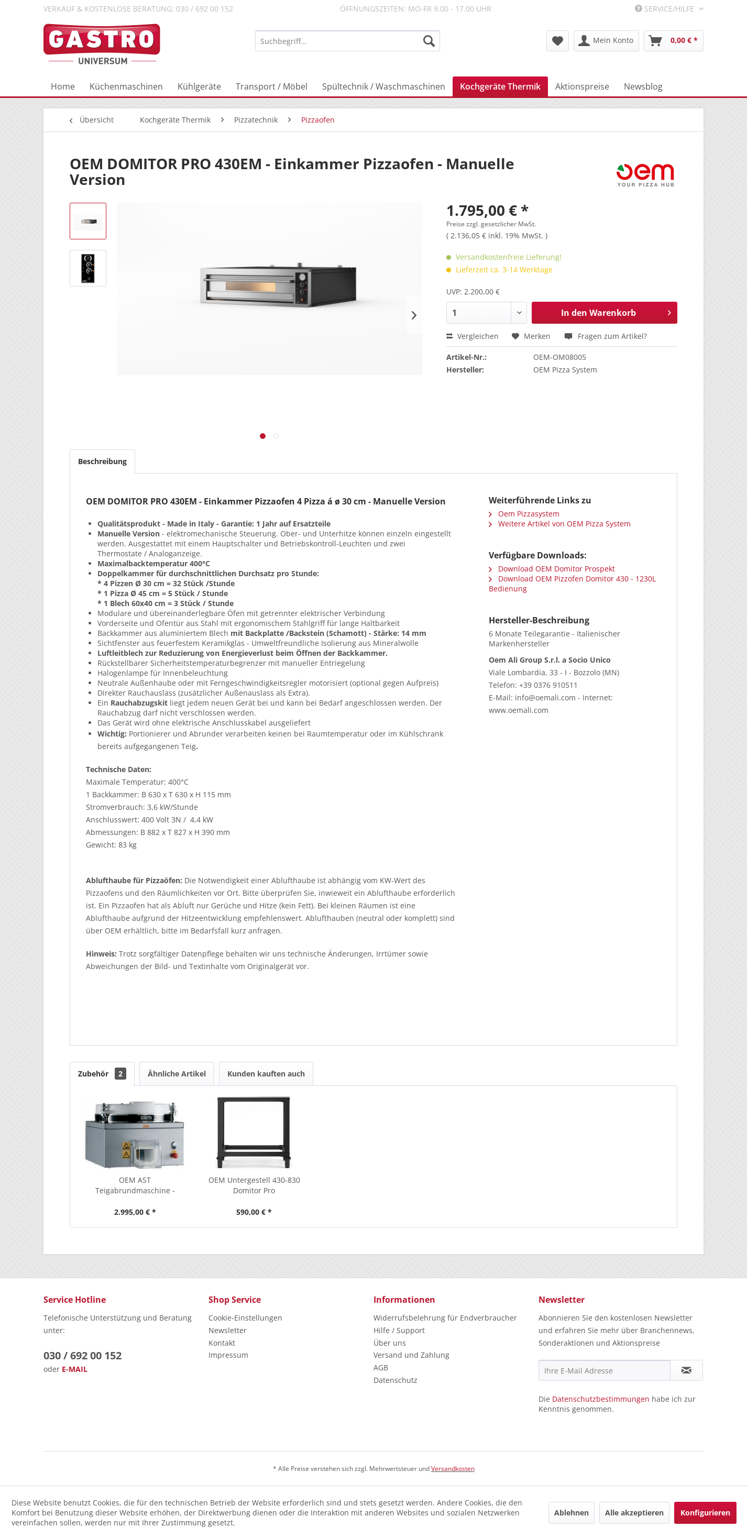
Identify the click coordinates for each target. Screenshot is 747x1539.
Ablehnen (571, 1513)
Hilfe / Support (399, 1330)
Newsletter (227, 1330)
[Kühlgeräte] (199, 86)
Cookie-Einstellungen (245, 1318)
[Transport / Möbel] (271, 86)
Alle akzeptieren (634, 1513)
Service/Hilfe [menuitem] (665, 9)
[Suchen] (429, 40)
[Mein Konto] (606, 40)
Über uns (390, 1343)
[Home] (62, 86)
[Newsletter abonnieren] (686, 1370)
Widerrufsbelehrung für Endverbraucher (445, 1318)
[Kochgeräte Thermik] (500, 86)
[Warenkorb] (674, 40)
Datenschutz (396, 1380)
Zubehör (102, 1074)
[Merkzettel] (557, 40)
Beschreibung (102, 461)
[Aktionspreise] (582, 86)
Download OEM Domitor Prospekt (552, 569)
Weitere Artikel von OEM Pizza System (560, 524)
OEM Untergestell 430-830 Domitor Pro (254, 1185)
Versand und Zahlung (411, 1355)
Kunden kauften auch (266, 1074)
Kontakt (221, 1343)
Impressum (228, 1355)
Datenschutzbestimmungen (601, 1399)
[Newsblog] (643, 86)
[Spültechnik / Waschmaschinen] (384, 86)
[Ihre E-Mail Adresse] (605, 1370)
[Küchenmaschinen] (126, 86)
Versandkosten (453, 1468)
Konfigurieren (705, 1513)
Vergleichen (472, 336)
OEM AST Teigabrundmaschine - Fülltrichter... (135, 1185)
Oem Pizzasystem (524, 514)
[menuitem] (347, 40)
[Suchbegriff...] (347, 40)
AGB (381, 1367)
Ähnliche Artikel (177, 1074)
